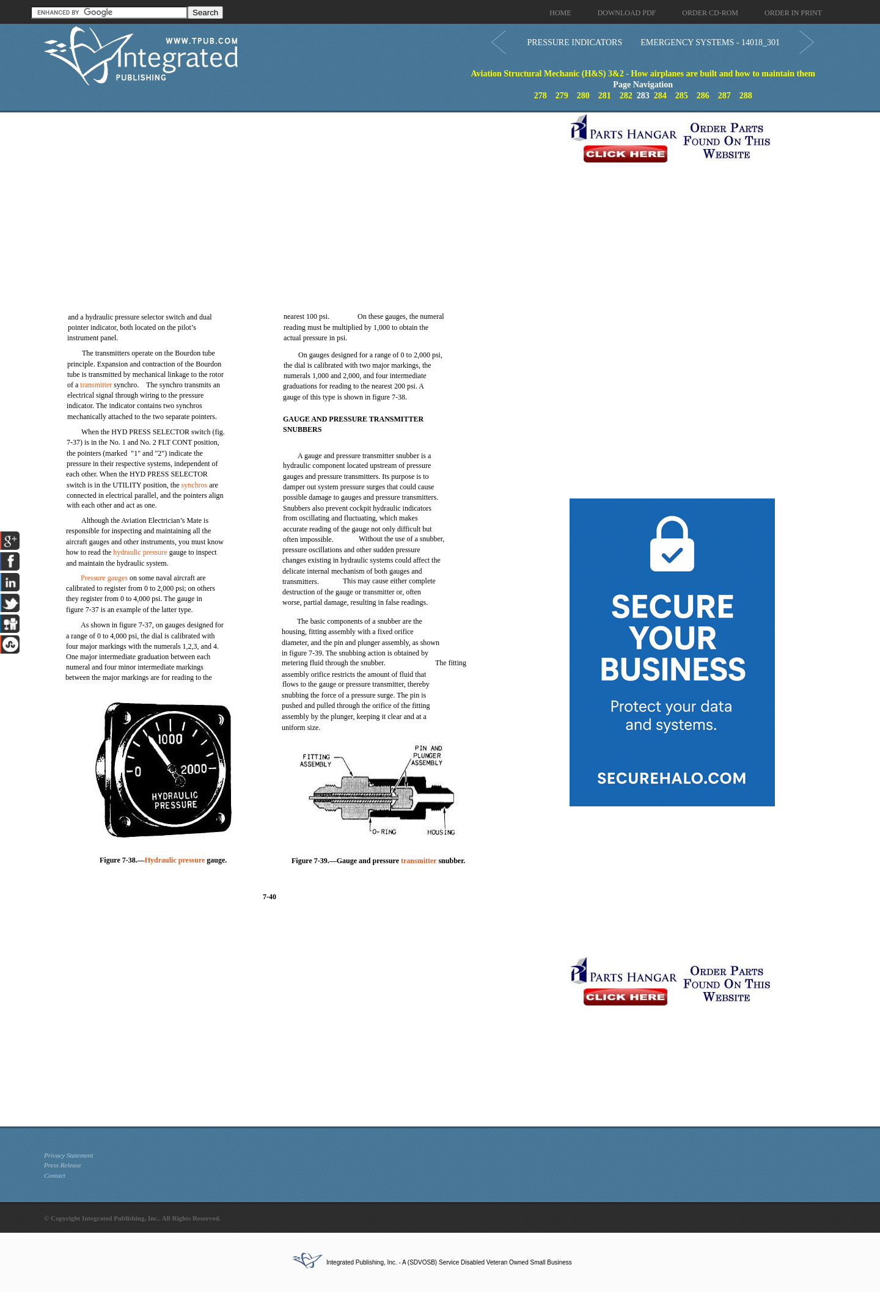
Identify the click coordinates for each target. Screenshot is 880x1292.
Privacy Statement (68, 1155)
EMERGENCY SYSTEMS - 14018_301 (710, 42)
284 (660, 95)
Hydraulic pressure (175, 860)
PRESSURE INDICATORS (574, 42)
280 (583, 95)
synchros (195, 485)
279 (562, 95)
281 (604, 95)
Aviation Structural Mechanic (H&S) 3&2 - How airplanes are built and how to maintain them (643, 73)
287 (724, 95)
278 (540, 95)
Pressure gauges (104, 578)
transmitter (96, 385)
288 (745, 95)
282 (626, 95)
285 (681, 95)
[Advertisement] (303, 197)
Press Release (62, 1165)
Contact (54, 1175)
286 (703, 95)
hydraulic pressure (140, 552)
